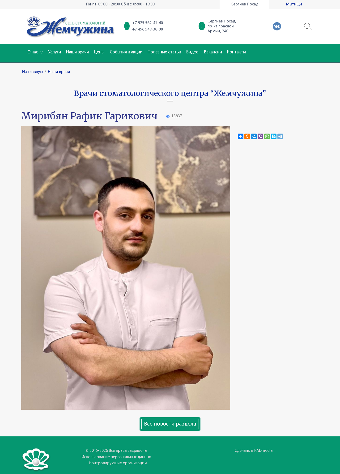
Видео (192, 52)
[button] (308, 26)
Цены (99, 52)
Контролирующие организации (118, 463)
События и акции (126, 52)
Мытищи (294, 4)
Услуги (54, 52)
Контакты (236, 52)
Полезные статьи (164, 52)
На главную (32, 72)
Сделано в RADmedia (253, 451)
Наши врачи (77, 52)
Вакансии (213, 52)
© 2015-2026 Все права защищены (116, 451)
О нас (35, 52)
